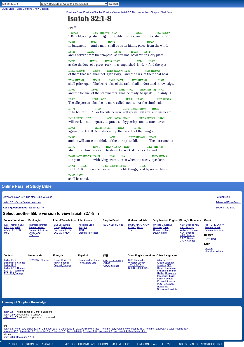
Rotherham (66, 227)
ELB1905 (19, 271)
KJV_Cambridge (136, 260)
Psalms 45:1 (108, 328)
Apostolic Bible (212, 344)
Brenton (43, 225)
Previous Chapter (92, 12)
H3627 (152, 137)
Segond (65, 263)
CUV (105, 260)
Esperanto (170, 268)
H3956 (71, 89)
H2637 (132, 137)
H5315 (121, 127)
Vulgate (209, 248)
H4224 (111, 42)
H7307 (150, 42)
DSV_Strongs (41, 260)
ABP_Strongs (187, 225)
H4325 (134, 51)
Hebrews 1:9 (120, 331)
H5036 (71, 99)
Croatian (161, 265)
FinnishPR (170, 271)
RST (169, 260)
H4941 (71, 42)
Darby (57, 227)
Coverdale (167, 225)
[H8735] (103, 99)
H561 (112, 156)
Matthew (157, 227)
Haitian (160, 273)
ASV (11, 227)
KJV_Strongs (187, 227)
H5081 (129, 99)
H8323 (158, 32)
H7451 (96, 146)
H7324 (98, 127)
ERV (6, 227)
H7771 (71, 108)
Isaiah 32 (126, 12)
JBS (94, 263)
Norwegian (162, 287)
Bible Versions (24, 9)
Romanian (162, 289)
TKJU (131, 230)
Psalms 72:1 (152, 328)
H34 (123, 156)
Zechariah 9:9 (74, 331)
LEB (13, 230)
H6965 (71, 175)
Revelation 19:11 (137, 331)
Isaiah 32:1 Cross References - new (22, 202)
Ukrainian (173, 289)
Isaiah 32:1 (9, 312)
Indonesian (163, 276)
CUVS (106, 263)
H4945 (71, 137)
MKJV (139, 225)
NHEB (131, 268)
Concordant (60, 230)
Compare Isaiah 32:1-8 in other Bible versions (27, 197)
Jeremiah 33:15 (44, 331)
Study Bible (8, 9)
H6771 (112, 137)
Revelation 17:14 (25, 337)
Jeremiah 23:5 (10, 331)
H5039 (143, 108)
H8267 (96, 156)
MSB (6, 233)
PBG (159, 284)
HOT (207, 239)
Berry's (165, 344)
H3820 (155, 108)
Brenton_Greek (37, 227)
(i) (74, 26)
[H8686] (140, 137)
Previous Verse (111, 12)
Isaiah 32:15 (9, 317)
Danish (160, 268)
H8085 (147, 70)
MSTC (131, 225)
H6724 (147, 51)
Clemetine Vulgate (214, 251)
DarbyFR (66, 260)
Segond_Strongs (62, 265)
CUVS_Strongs (111, 266)
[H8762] (130, 89)
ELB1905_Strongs (13, 273)
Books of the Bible (225, 207)
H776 (139, 61)
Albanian (161, 260)
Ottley (32, 233)
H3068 (71, 127)
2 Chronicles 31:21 (90, 328)
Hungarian (170, 273)
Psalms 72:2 (167, 328)
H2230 (90, 51)
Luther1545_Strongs (14, 263)
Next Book (166, 12)
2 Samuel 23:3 (49, 328)
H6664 (113, 32)
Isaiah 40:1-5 (33, 328)
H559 (159, 99)
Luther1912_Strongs (14, 268)
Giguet (57, 260)
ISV (116, 225)
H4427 (96, 32)
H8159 (110, 70)
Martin (57, 263)
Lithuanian (170, 281)
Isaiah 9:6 (8, 328)
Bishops (166, 230)
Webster (132, 263)
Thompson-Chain (145, 344)
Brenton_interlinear (38, 230)
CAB (38, 233)
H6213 (71, 118)
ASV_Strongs (187, 233)
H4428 (74, 32)
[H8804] (117, 146)
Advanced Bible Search (228, 202)
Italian (172, 276)
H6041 (71, 156)
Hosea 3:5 (59, 331)
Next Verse (138, 12)
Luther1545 (10, 260)
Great (166, 227)
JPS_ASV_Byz (136, 265)
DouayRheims (160, 233)
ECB (56, 233)
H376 (93, 42)
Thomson (14, 225)
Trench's (180, 344)
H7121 (95, 99)
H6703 (161, 89)
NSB (111, 225)
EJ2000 (139, 268)
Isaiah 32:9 (9, 314)
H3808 (96, 70)
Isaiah (45, 9)
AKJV (7, 230)
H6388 (117, 51)
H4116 (112, 80)
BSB (18, 230)
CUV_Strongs (116, 260)
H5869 (151, 61)
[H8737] (120, 80)
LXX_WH (221, 225)
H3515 (93, 61)
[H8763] (151, 89)
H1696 (143, 89)
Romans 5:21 (90, 331)
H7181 (71, 80)
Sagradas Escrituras (89, 260)
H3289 (109, 146)
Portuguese (169, 284)
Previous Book (74, 12)
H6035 (79, 156)
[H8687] (107, 127)
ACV (61, 233)
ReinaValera (85, 263)
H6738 (71, 61)
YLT (22, 225)
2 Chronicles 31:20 (69, 328)
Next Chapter (152, 12)
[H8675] (87, 156)
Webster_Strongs (189, 230)
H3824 (96, 80)
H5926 (94, 89)
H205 (88, 118)
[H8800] (117, 118)
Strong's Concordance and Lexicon (82, 344)
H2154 (127, 146)
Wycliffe (157, 225)
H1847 (161, 80)
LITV (68, 230)
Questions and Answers (37, 344)
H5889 (116, 61)
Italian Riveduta (165, 279)
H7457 (137, 127)
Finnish (161, 271)
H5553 (108, 61)
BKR (169, 265)
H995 (135, 80)
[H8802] (80, 70)
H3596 (139, 99)
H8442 (161, 118)
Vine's (194, 344)
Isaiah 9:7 (20, 328)
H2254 (150, 146)
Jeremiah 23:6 (27, 331)
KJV (6, 225)
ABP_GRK (210, 225)
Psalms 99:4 (181, 328)
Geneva (157, 230)
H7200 (71, 70)
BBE (105, 225)
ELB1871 (9, 271)
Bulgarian (169, 263)
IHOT (81, 230)
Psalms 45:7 (137, 328)
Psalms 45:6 (123, 328)
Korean (161, 281)
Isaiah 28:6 (9, 337)
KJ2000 (132, 227)
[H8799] (104, 32)
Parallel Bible (223, 197)
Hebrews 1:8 (105, 331)
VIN (121, 225)
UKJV (140, 227)
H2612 (126, 118)
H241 (127, 70)
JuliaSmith (64, 225)
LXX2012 (34, 235)
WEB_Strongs (187, 235)
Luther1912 (10, 265)
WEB (17, 227)
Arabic (160, 263)
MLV (67, 233)
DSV (31, 260)
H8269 (139, 32)
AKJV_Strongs (187, 238)
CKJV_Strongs (187, 241)
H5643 (71, 51)
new (197, 225)
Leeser (141, 263)
